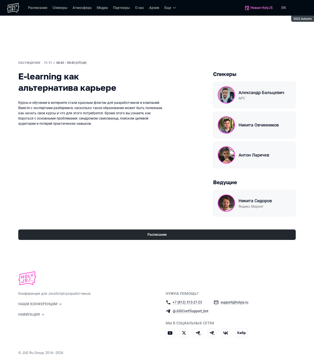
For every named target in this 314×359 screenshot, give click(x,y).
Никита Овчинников (259, 125)
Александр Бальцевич (261, 92)
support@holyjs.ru (234, 302)
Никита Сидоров (255, 200)
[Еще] (171, 7)
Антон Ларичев (254, 155)
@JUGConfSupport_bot (190, 310)
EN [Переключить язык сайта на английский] (283, 8)
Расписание (157, 235)
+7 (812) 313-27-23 (187, 302)
